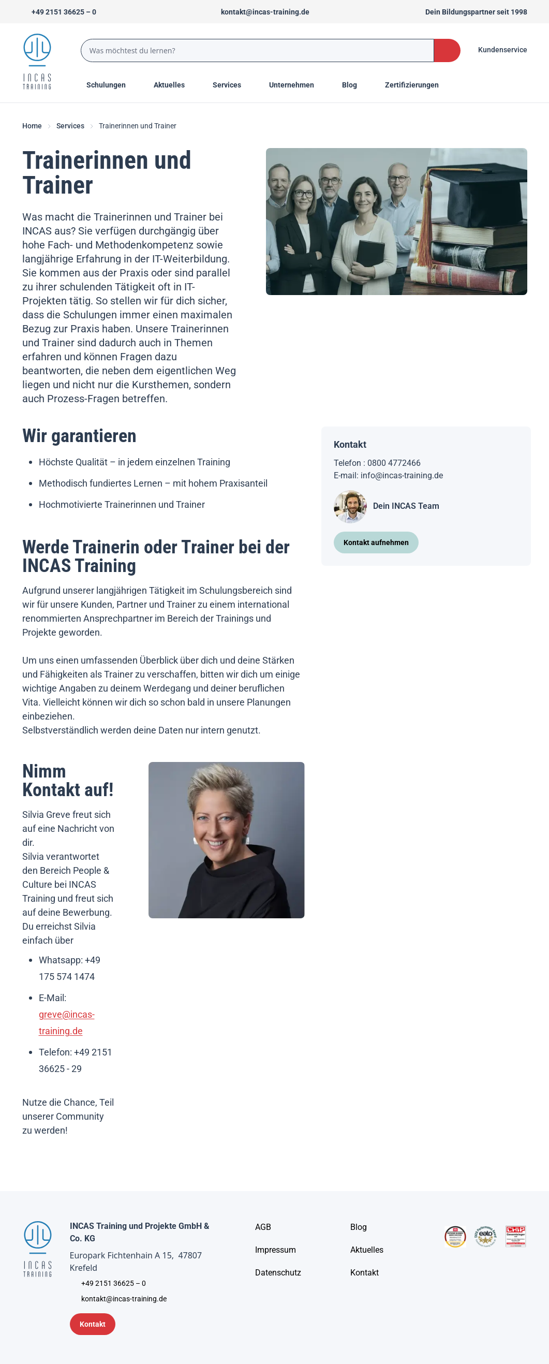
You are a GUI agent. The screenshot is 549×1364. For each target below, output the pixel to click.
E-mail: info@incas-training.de (388, 475)
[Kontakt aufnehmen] (376, 542)
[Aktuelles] (366, 1250)
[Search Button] (447, 50)
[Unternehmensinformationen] (278, 1273)
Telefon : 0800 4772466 (377, 463)
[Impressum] (275, 1250)
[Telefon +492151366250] (59, 12)
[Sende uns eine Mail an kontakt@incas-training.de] (260, 12)
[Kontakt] (364, 1273)
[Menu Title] (175, 85)
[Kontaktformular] (92, 1324)
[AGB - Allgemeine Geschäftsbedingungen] (263, 1227)
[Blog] (358, 1227)
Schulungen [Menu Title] (111, 84)
